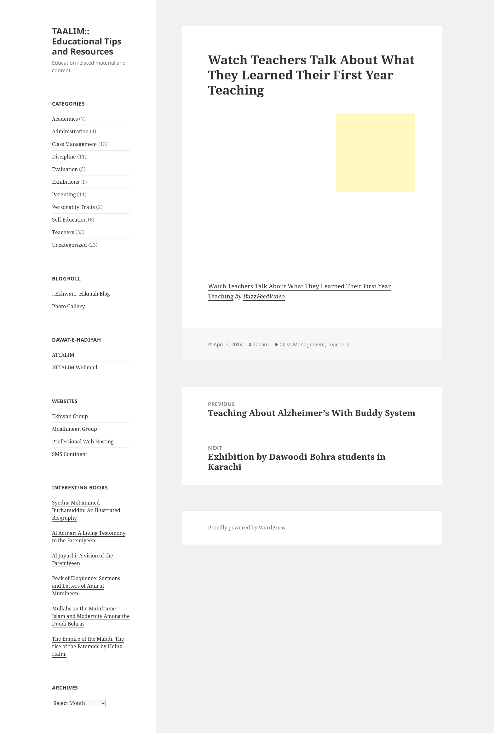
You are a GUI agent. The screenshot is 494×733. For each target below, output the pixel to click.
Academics (65, 118)
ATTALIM (63, 354)
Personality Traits (73, 207)
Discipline (64, 156)
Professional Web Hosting (83, 441)
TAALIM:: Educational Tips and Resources (86, 41)
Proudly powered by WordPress (246, 527)
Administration (70, 131)
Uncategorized (69, 244)
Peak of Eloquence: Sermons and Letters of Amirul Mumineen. (86, 586)
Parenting (64, 194)
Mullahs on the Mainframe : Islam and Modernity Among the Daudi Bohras (91, 616)
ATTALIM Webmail (74, 367)
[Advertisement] (375, 152)
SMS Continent (69, 454)
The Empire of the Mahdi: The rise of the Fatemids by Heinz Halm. (88, 646)
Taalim (261, 344)
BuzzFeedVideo (264, 296)
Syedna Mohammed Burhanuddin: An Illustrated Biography (86, 510)
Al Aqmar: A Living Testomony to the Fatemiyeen (88, 536)
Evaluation (65, 169)
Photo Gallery (68, 306)
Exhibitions (65, 181)
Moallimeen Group (74, 428)
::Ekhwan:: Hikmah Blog (81, 293)
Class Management (74, 144)
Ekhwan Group (70, 416)
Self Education (69, 219)
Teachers (63, 232)
